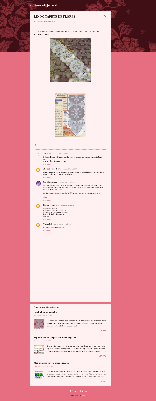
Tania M (45, 154)
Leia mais (102, 331)
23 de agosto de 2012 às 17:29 (58, 154)
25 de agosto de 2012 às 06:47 (65, 205)
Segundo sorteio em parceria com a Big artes (55, 337)
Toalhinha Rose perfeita (45, 312)
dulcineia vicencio (49, 205)
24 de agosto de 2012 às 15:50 (67, 182)
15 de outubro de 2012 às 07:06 (62, 224)
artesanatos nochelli (50, 169)
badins (83, 395)
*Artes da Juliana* (46, 5)
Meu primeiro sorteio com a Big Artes (51, 363)
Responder (47, 164)
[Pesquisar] (125, 6)
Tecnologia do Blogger (78, 391)
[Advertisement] (119, 43)
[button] (105, 16)
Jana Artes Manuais (50, 182)
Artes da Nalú (47, 224)
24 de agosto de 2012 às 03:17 (67, 169)
